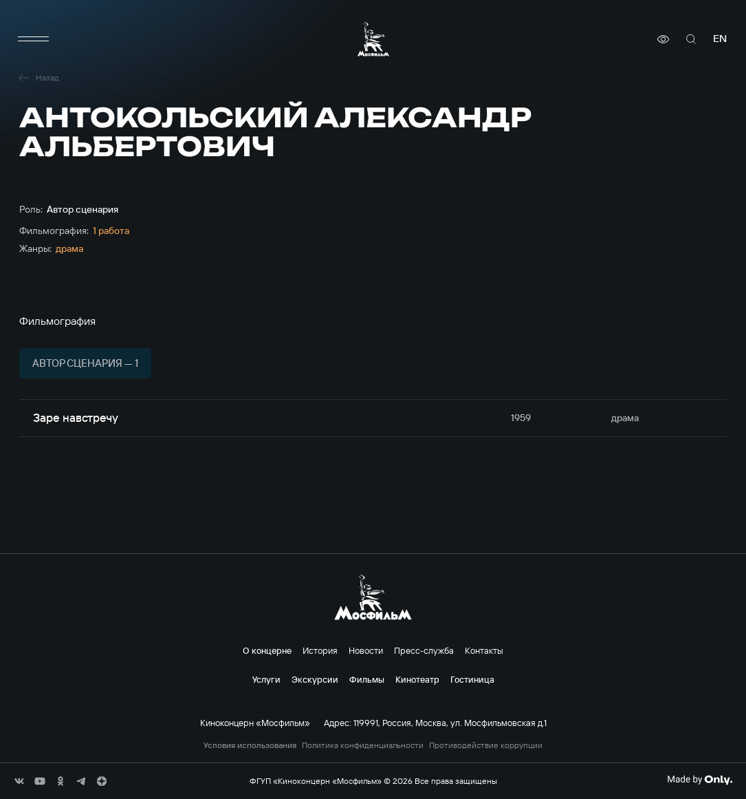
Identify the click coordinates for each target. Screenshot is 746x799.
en (720, 39)
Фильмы (366, 679)
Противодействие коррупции (485, 745)
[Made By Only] (699, 779)
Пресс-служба (424, 650)
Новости (366, 650)
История (320, 650)
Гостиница (472, 679)
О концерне (267, 650)
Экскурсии (315, 679)
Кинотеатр (417, 679)
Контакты (484, 650)
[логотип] (373, 39)
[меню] (33, 39)
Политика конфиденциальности (363, 745)
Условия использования (250, 745)
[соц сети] (19, 781)
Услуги (266, 679)
